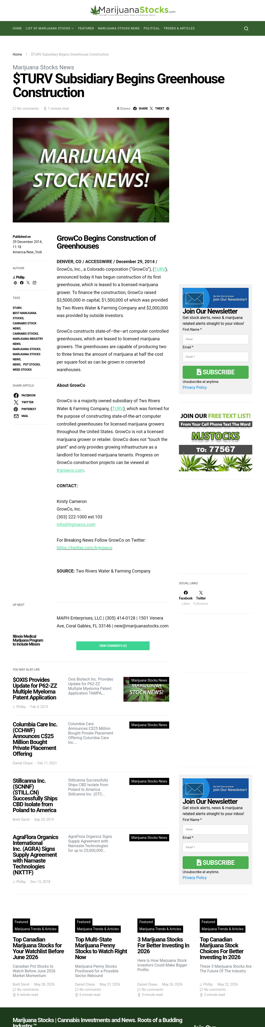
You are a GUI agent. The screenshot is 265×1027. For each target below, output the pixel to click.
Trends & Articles (179, 28)
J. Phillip (18, 277)
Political (152, 28)
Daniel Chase (23, 763)
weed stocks (22, 369)
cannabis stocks (25, 333)
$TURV (17, 308)
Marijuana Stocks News (119, 28)
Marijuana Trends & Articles (35, 929)
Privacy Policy (195, 387)
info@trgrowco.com (76, 524)
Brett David (21, 819)
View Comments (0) (113, 646)
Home (17, 28)
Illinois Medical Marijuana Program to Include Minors (28, 640)
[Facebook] (185, 598)
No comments (28, 108)
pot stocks (31, 364)
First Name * (192, 329)
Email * (188, 347)
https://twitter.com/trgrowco (84, 547)
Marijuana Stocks (26, 349)
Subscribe (215, 372)
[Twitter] (200, 598)
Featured (86, 28)
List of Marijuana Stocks (48, 28)
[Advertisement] (215, 529)
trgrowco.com (70, 470)
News (17, 364)
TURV (159, 269)
